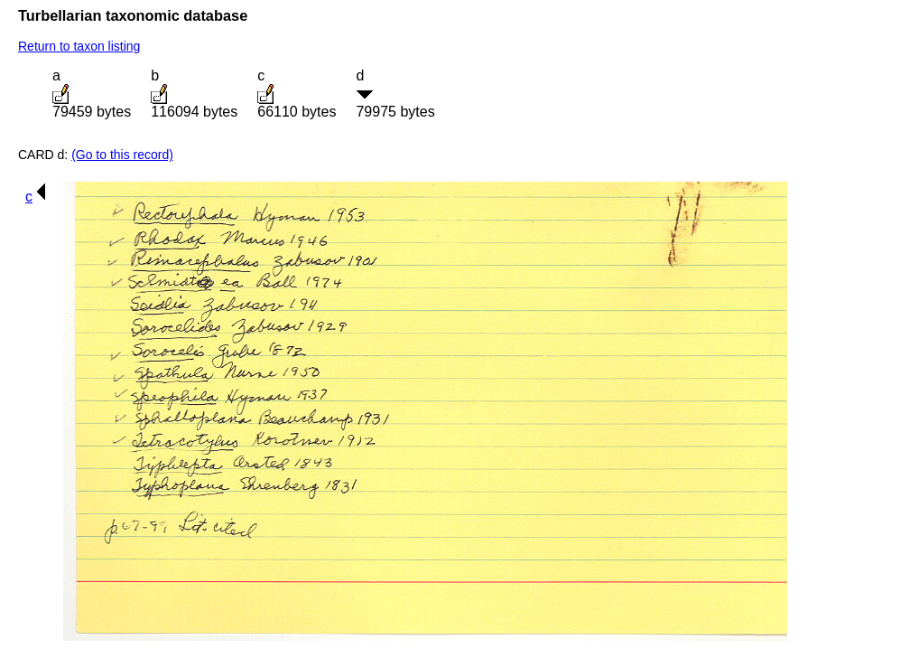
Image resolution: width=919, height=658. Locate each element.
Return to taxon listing (79, 46)
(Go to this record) (122, 154)
